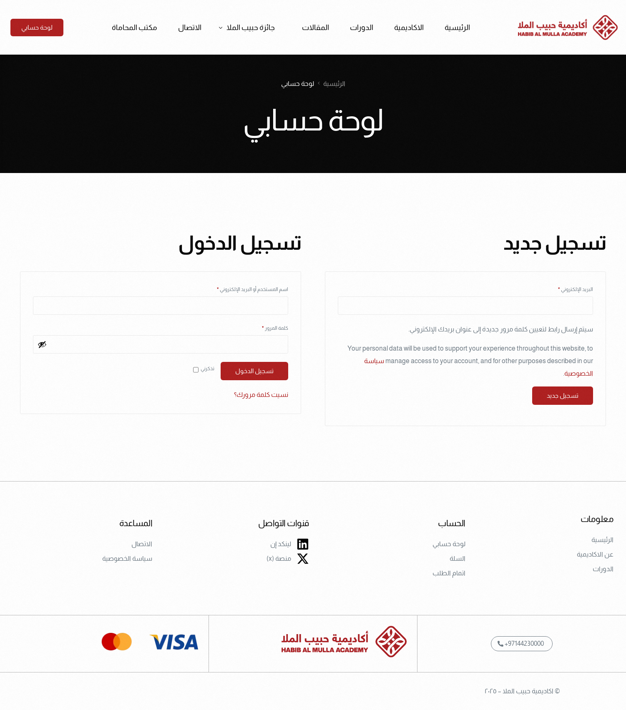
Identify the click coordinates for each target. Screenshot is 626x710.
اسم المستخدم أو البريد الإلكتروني (244, 288)
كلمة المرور (267, 327)
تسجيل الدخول (254, 370)
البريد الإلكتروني (567, 288)
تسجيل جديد (562, 395)
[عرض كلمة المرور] (42, 344)
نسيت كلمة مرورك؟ (261, 394)
